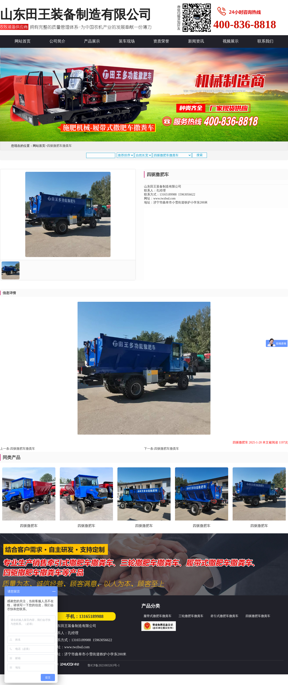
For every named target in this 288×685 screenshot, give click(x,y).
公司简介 (57, 41)
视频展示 (231, 41)
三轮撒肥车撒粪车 (191, 616)
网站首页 (23, 41)
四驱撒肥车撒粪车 (22, 448)
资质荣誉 (161, 41)
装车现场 (127, 41)
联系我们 (265, 41)
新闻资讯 (196, 41)
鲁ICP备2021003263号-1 (104, 665)
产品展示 (92, 41)
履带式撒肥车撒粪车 (157, 616)
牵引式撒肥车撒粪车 (224, 616)
